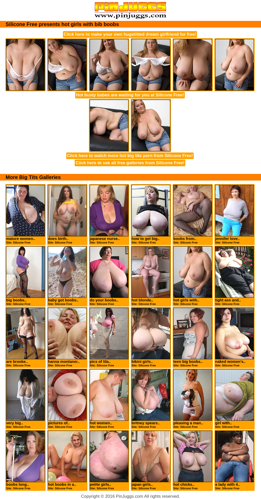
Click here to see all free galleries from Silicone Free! (129, 162)
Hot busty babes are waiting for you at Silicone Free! (130, 95)
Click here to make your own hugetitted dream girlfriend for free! (130, 34)
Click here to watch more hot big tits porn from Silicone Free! (130, 155)
